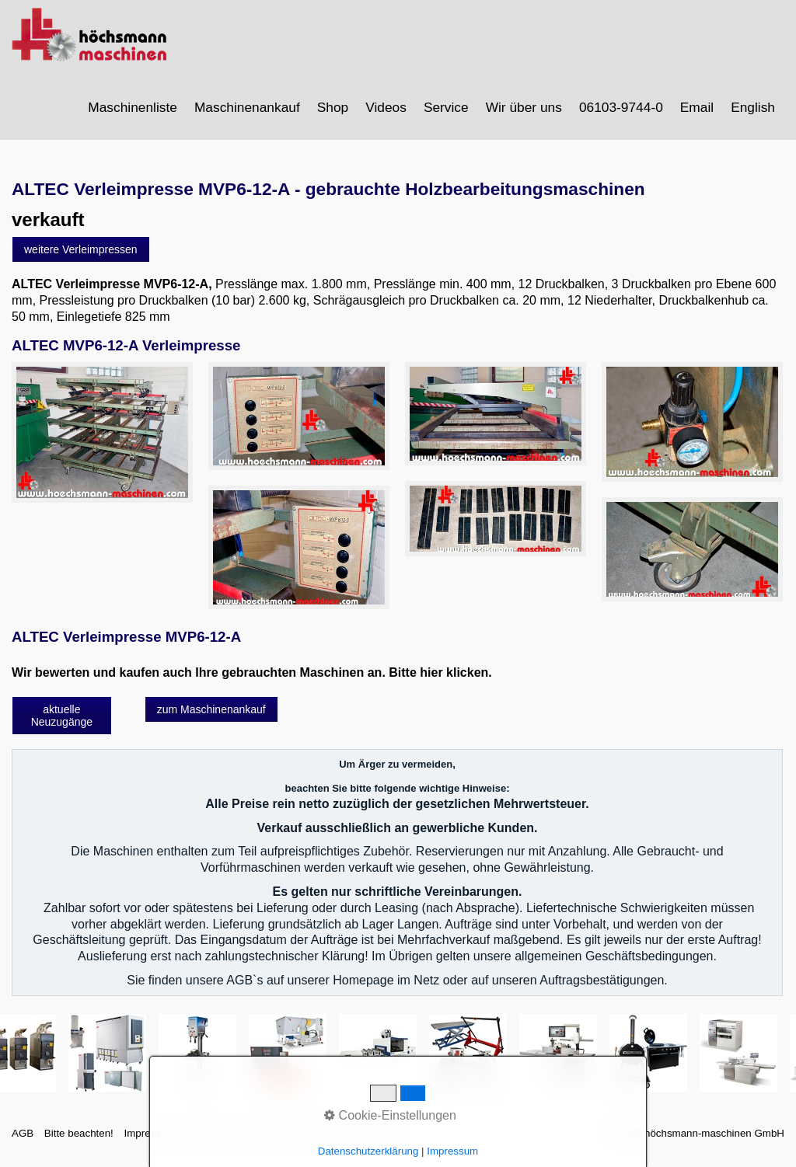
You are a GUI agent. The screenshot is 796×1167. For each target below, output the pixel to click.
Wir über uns (524, 107)
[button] (81, 257)
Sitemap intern (219, 1141)
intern (387, 1141)
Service (446, 107)
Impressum (149, 1141)
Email (697, 107)
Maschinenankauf (247, 107)
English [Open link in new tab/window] (753, 107)
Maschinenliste (132, 107)
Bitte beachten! (78, 1141)
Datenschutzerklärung (314, 1141)
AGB (22, 1141)
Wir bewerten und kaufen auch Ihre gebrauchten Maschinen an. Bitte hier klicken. (252, 680)
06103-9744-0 (621, 107)
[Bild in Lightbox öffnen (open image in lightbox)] (102, 440)
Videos (386, 107)
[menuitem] (133, 107)
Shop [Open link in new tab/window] (332, 107)
